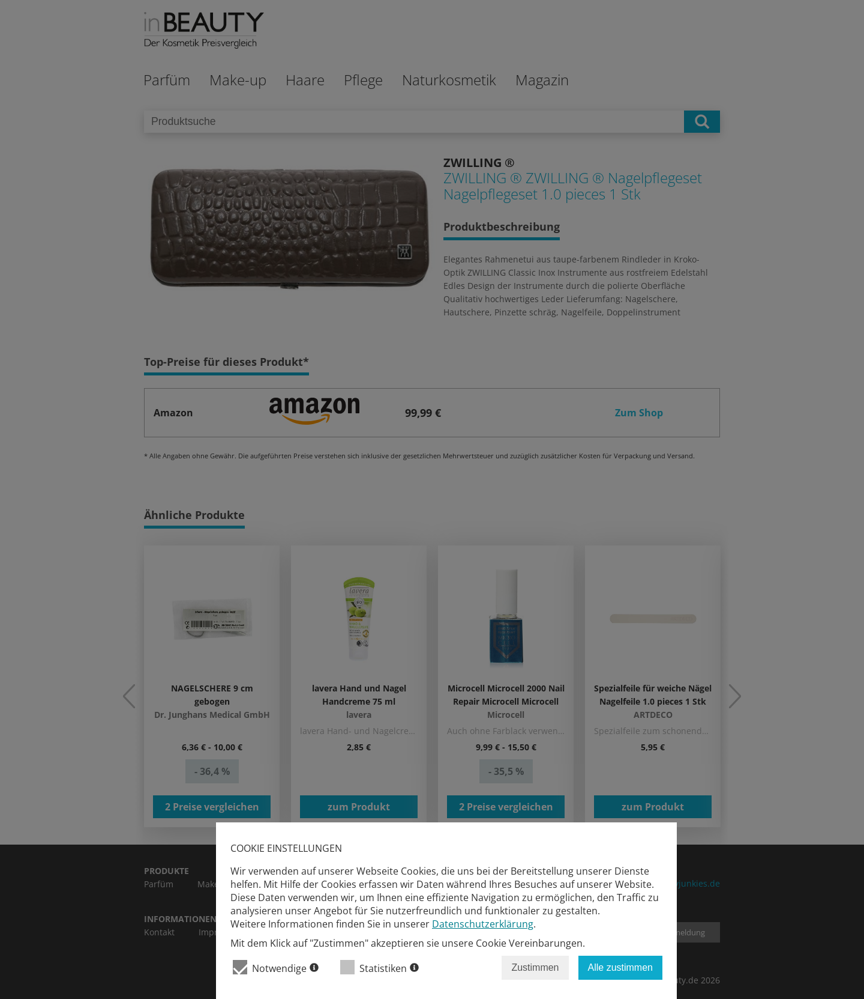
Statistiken (379, 967)
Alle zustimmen (620, 967)
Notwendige (276, 967)
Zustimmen (535, 967)
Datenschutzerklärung (482, 924)
